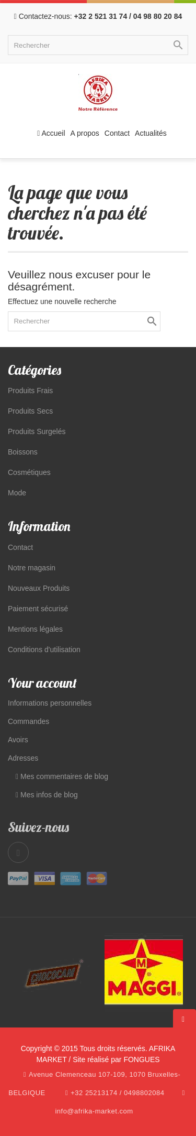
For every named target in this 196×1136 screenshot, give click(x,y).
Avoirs (18, 739)
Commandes (28, 721)
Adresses (23, 758)
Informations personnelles (49, 703)
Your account (42, 683)
